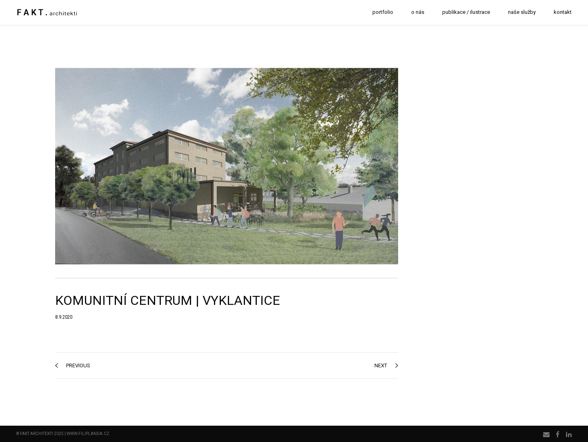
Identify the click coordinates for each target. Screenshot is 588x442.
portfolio (382, 12)
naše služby (522, 12)
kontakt (563, 12)
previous (72, 365)
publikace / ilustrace (466, 12)
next (386, 365)
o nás (417, 12)
